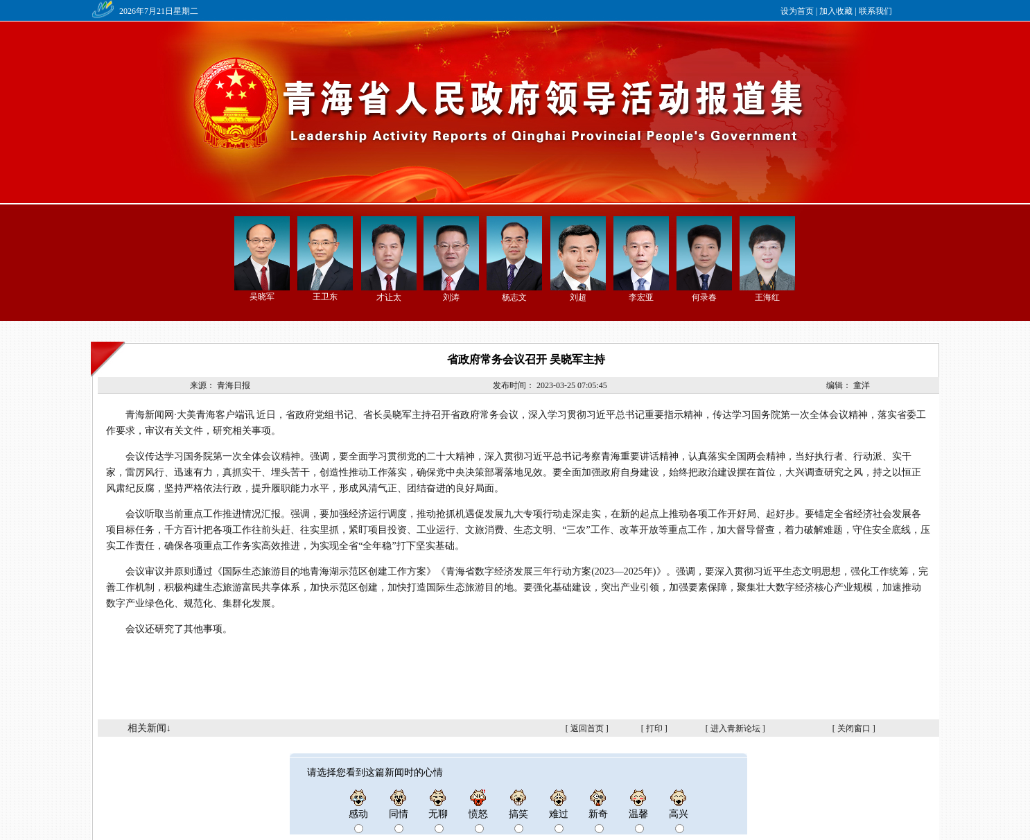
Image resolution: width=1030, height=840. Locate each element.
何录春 (704, 297)
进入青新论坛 (735, 728)
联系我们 (875, 11)
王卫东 (325, 296)
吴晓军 (262, 296)
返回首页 (587, 728)
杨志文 (514, 297)
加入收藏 (836, 11)
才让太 (388, 297)
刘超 (578, 297)
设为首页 (797, 11)
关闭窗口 (854, 728)
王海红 (767, 297)
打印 (654, 728)
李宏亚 (641, 297)
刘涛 (451, 297)
